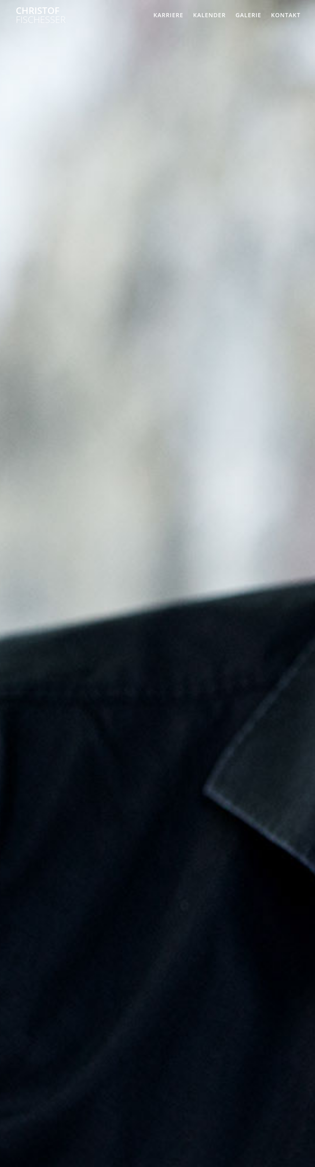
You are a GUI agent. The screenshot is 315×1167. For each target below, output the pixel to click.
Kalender (209, 15)
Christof (41, 15)
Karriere (168, 15)
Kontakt (286, 15)
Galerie (248, 15)
